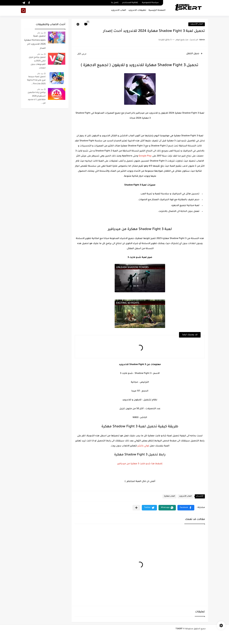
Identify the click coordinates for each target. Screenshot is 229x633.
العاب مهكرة (169, 496)
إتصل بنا (114, 3)
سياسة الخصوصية (150, 3)
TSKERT (179, 629)
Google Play (145, 156)
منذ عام (40, 33)
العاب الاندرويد (118, 10)
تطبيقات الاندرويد (137, 10)
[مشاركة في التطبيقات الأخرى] (136, 507)
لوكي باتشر (143, 446)
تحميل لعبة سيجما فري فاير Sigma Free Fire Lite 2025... (36, 80)
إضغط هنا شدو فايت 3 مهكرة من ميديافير (139, 464)
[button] (185, 507)
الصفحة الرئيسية (157, 10)
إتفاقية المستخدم (130, 3)
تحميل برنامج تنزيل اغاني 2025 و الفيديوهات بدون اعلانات (37, 62)
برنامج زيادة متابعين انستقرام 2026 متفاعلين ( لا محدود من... (37, 97)
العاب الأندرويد (196, 24)
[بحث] (23, 10)
